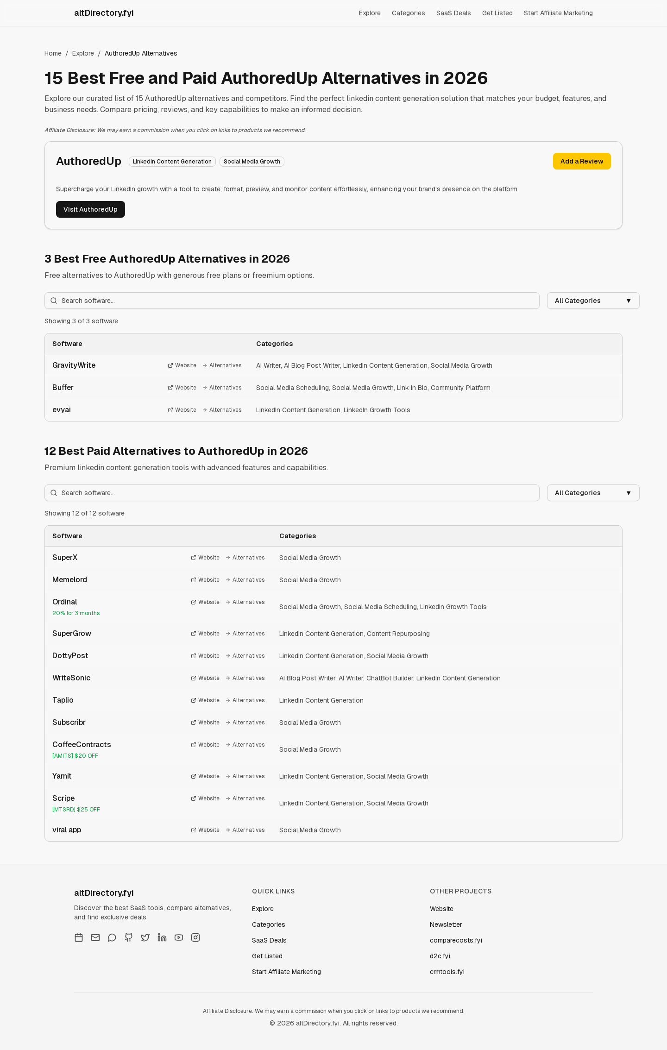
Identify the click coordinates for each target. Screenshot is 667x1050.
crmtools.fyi (447, 972)
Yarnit (62, 776)
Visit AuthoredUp (90, 209)
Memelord (69, 580)
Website (182, 365)
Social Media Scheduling (292, 388)
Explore (370, 13)
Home (53, 53)
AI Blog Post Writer (312, 365)
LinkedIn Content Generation (385, 365)
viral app (66, 830)
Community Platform (461, 388)
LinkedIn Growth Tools (377, 410)
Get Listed (497, 13)
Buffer (63, 387)
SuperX (64, 557)
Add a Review (582, 161)
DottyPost (70, 655)
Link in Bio (412, 388)
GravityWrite (73, 365)
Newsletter (446, 924)
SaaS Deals (453, 13)
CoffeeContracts (81, 744)
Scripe (63, 798)
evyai (61, 410)
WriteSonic (71, 678)
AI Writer (268, 365)
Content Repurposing (398, 633)
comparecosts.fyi (456, 940)
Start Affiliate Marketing (558, 13)
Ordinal (64, 602)
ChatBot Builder (389, 678)
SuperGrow (71, 633)
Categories (408, 13)
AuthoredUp (88, 161)
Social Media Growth (461, 365)
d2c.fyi (440, 956)
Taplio (63, 700)
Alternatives (221, 365)
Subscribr (69, 722)
